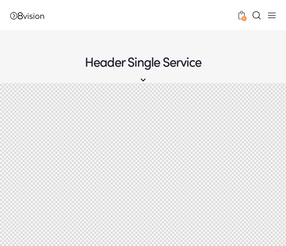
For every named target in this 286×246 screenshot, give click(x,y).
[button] (272, 15)
